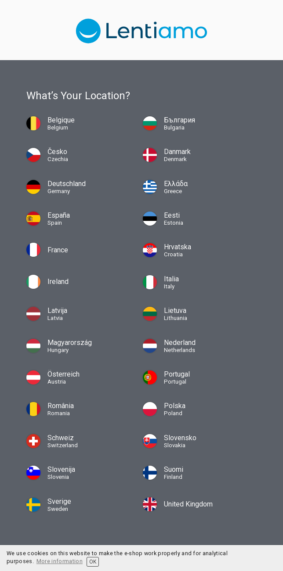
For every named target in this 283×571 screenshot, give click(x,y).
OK (92, 562)
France (57, 250)
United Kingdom (188, 504)
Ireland (58, 281)
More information (59, 561)
